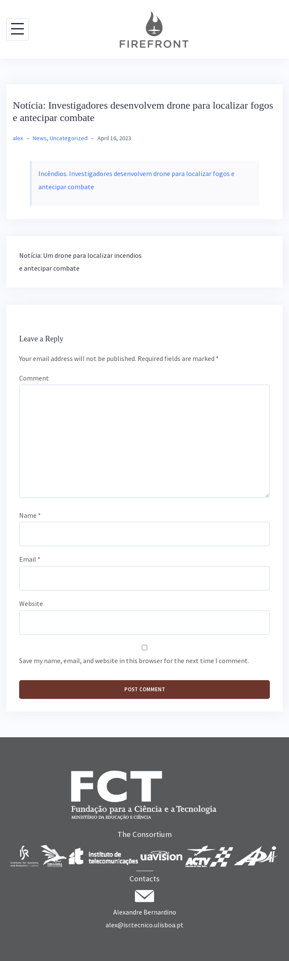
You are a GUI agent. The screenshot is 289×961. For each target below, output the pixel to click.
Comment (34, 378)
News (40, 138)
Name (30, 515)
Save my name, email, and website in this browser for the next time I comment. (134, 660)
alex (18, 138)
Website (31, 603)
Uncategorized (69, 138)
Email (29, 559)
